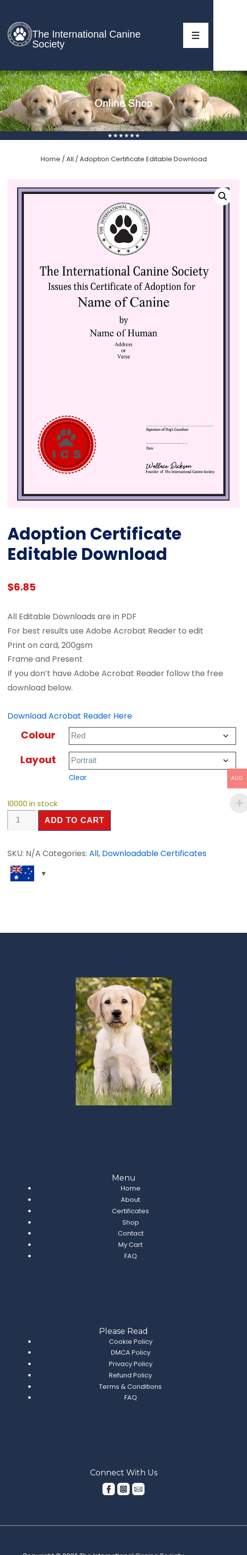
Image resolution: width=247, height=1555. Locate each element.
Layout (38, 760)
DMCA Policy (130, 1352)
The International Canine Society (86, 39)
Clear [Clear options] (78, 777)
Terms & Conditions (130, 1386)
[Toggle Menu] (195, 35)
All (70, 159)
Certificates (130, 1211)
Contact (131, 1233)
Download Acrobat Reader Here (69, 716)
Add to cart (74, 820)
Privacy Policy (130, 1364)
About (130, 1199)
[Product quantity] (21, 820)
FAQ (130, 1256)
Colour (38, 735)
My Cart (130, 1244)
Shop (130, 1222)
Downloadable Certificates (154, 853)
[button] (223, 196)
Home (50, 159)
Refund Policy (130, 1375)
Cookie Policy (130, 1341)
